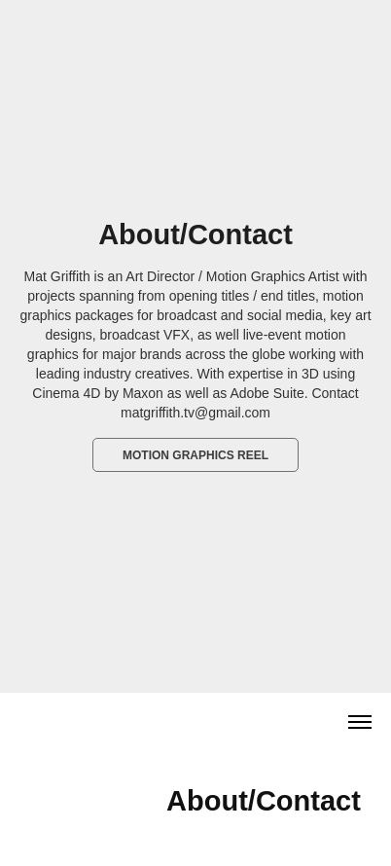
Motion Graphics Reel (195, 455)
